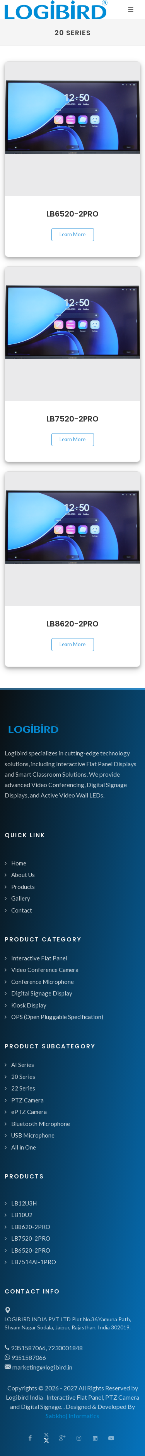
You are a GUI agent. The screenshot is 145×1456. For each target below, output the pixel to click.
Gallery (20, 898)
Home (18, 863)
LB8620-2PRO (72, 623)
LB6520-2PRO (72, 213)
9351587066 (25, 1357)
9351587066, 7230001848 (44, 1347)
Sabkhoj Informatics (72, 1415)
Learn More (72, 234)
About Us (23, 874)
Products (23, 886)
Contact (21, 910)
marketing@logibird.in (38, 1367)
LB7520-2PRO (72, 418)
